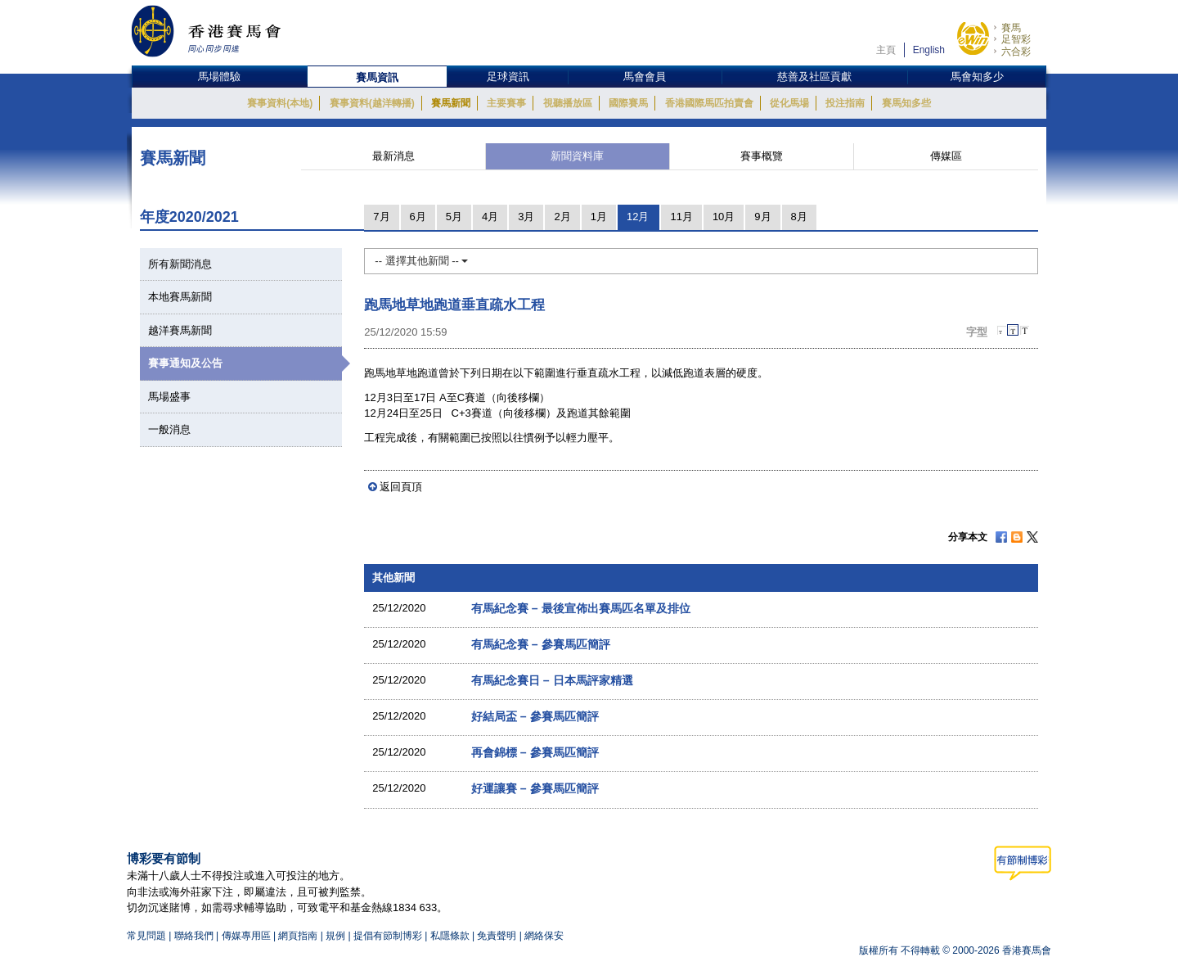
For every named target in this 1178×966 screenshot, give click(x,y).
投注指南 (845, 103)
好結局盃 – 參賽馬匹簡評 (535, 716)
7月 (381, 216)
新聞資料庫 (577, 156)
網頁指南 (297, 935)
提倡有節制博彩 (387, 935)
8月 (799, 216)
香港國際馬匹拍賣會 (709, 103)
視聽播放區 (567, 103)
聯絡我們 (194, 935)
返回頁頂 (401, 487)
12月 (638, 216)
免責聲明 (496, 935)
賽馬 (1011, 28)
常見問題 (146, 935)
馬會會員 (644, 76)
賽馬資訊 (377, 77)
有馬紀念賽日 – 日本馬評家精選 (552, 680)
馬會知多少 (977, 76)
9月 (762, 216)
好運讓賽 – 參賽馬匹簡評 (535, 788)
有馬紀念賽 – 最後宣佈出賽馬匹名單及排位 (580, 608)
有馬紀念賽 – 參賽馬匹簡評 (540, 644)
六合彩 (1016, 51)
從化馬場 (789, 103)
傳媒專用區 (246, 935)
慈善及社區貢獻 (814, 76)
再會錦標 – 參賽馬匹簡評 (535, 752)
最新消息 (393, 156)
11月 (681, 216)
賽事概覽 (761, 156)
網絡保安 (544, 935)
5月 (454, 216)
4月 (490, 216)
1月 (599, 216)
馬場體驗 (219, 76)
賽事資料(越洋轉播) (372, 103)
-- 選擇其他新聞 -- (421, 261)
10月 (724, 216)
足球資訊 (508, 76)
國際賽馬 (628, 103)
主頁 (886, 50)
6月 (418, 216)
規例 (337, 935)
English (929, 50)
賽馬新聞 (450, 103)
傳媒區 (946, 156)
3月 (526, 216)
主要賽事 (506, 103)
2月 (562, 216)
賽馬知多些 (906, 103)
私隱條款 (450, 935)
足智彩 (1016, 39)
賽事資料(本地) (279, 103)
